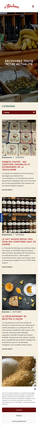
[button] (35, 389)
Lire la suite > (7, 190)
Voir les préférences (19, 421)
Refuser (19, 416)
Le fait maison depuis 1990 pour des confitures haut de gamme (19, 242)
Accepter (19, 410)
